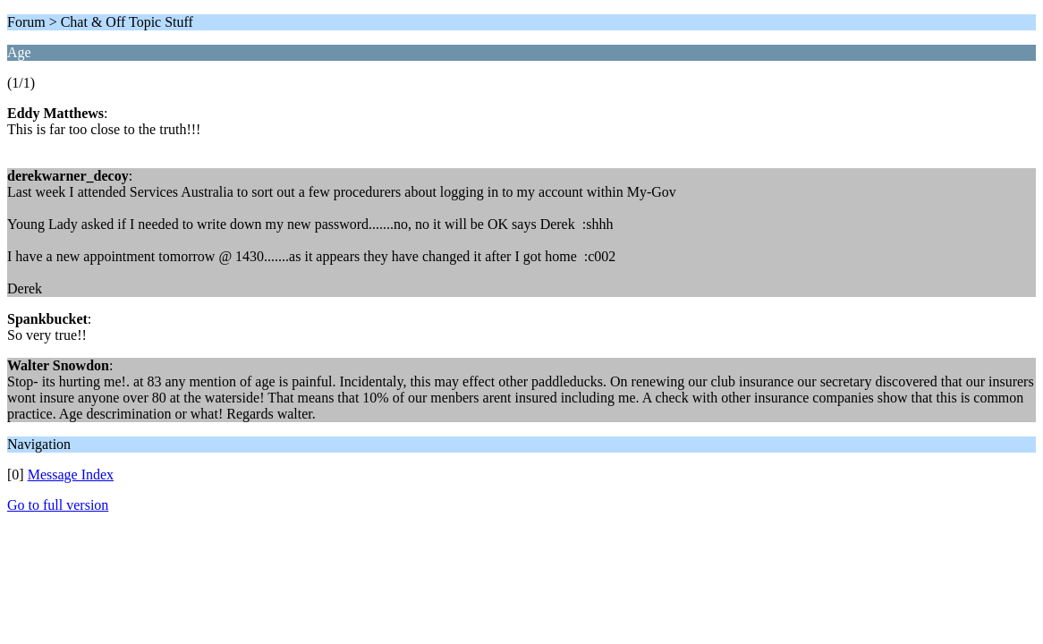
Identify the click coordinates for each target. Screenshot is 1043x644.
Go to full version (57, 505)
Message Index (71, 474)
